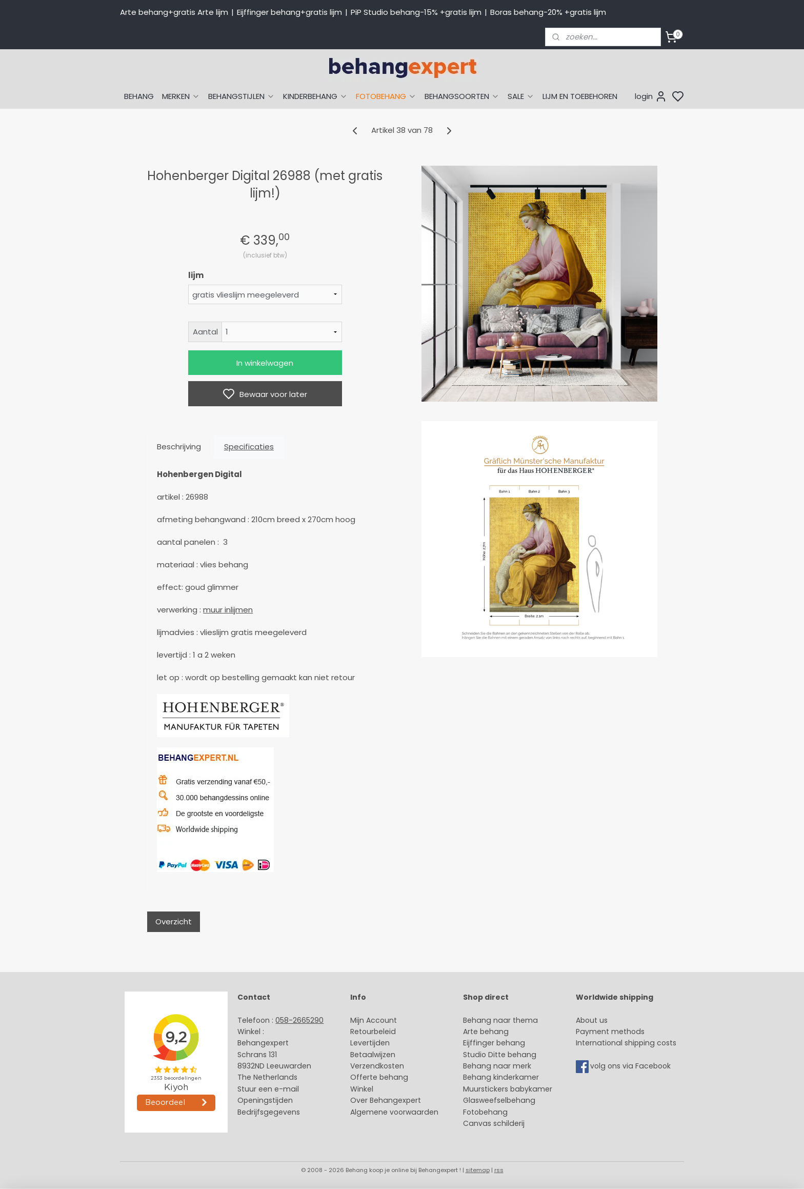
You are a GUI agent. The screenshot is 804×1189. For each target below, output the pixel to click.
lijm (196, 275)
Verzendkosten (377, 1066)
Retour (362, 1031)
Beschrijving (179, 446)
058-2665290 (299, 1020)
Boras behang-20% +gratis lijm (548, 12)
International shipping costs (626, 1043)
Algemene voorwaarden (394, 1112)
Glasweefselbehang (499, 1100)
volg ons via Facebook (631, 1066)
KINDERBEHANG (315, 96)
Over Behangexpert (385, 1100)
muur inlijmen (228, 609)
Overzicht (173, 921)
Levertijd (365, 1043)
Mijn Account (373, 1020)
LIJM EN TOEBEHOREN (579, 96)
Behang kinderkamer (501, 1077)
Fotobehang (485, 1112)
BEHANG (139, 96)
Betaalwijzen (372, 1054)
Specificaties (249, 446)
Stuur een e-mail (269, 1089)
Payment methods (610, 1031)
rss (499, 1170)
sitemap (478, 1170)
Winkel (361, 1089)
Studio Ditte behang (499, 1054)
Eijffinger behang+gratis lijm (289, 12)
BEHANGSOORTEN (462, 96)
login (651, 96)
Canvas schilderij (494, 1123)
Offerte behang (379, 1077)
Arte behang (486, 1031)
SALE (521, 96)
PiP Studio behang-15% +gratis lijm (416, 12)
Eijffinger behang (494, 1043)
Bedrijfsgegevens (268, 1112)
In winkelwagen (264, 363)
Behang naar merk (497, 1066)
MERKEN (181, 96)
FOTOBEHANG (386, 96)
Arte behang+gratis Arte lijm (174, 12)
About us (592, 1020)
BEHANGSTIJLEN (241, 96)
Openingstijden (265, 1100)
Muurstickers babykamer (507, 1089)
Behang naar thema (500, 1020)
